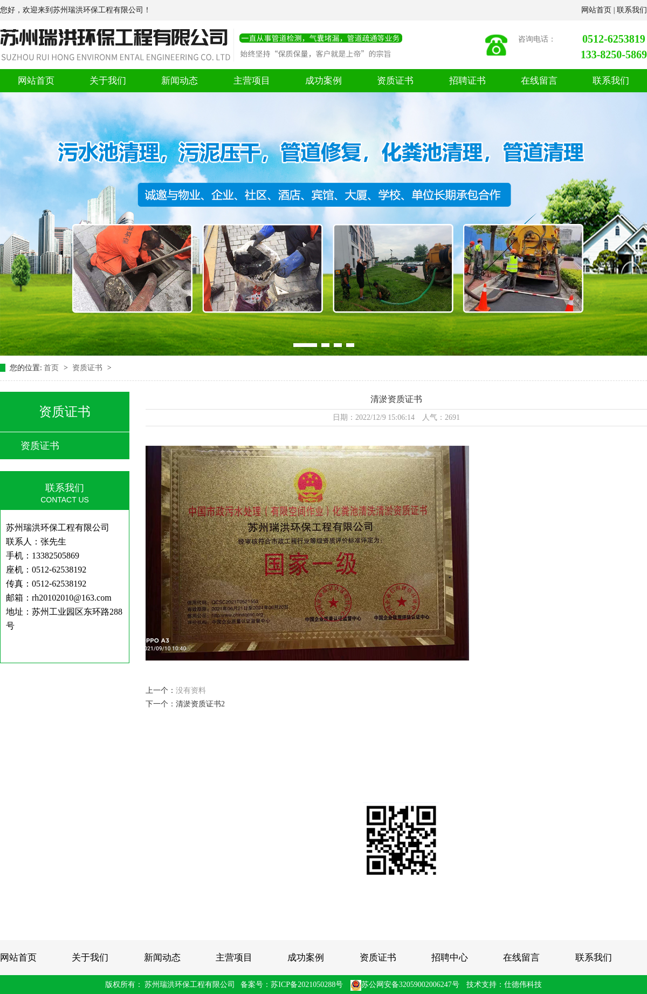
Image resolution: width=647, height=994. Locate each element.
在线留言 (539, 81)
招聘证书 (467, 81)
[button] (305, 345)
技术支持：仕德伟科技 (504, 985)
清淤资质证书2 (200, 704)
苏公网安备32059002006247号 (404, 985)
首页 (52, 368)
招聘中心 (449, 957)
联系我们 (632, 10)
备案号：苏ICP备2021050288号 (291, 985)
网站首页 (597, 10)
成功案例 (323, 81)
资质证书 (395, 81)
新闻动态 (179, 81)
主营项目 (251, 81)
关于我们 (108, 81)
